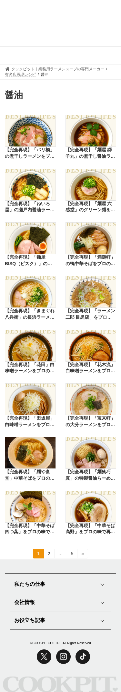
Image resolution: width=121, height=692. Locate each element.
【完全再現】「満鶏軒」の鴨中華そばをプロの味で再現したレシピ (90, 261)
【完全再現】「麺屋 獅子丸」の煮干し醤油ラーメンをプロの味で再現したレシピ (90, 153)
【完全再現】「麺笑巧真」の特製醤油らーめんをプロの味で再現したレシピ (90, 475)
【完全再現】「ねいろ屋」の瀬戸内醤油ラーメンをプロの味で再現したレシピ (30, 207)
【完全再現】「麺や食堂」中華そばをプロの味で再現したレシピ (30, 475)
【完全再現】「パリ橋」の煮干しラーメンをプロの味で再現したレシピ (30, 153)
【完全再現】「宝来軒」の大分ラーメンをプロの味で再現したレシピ (90, 422)
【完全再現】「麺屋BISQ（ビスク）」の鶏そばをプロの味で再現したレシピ (30, 261)
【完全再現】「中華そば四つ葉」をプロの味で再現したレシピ (30, 529)
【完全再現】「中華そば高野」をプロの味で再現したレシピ (90, 529)
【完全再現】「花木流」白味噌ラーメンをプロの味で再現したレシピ (90, 368)
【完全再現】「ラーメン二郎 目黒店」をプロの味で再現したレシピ (90, 314)
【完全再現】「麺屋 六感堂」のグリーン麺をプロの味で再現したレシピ (90, 207)
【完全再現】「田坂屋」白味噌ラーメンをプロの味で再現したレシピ (30, 422)
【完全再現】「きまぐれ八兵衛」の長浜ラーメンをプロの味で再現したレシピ (30, 314)
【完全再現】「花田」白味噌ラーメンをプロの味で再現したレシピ (30, 368)
